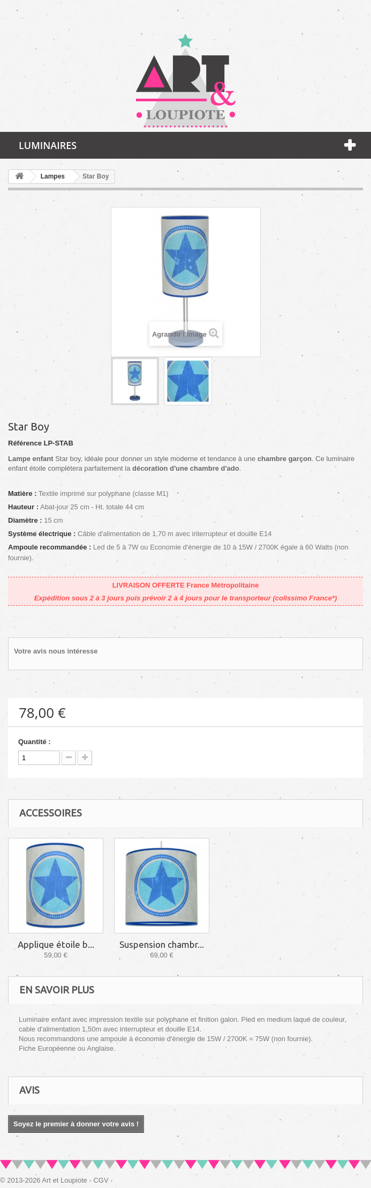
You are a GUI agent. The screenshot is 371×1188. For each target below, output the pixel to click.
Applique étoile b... (56, 944)
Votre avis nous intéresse (56, 651)
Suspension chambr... (161, 944)
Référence (25, 443)
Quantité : (34, 742)
